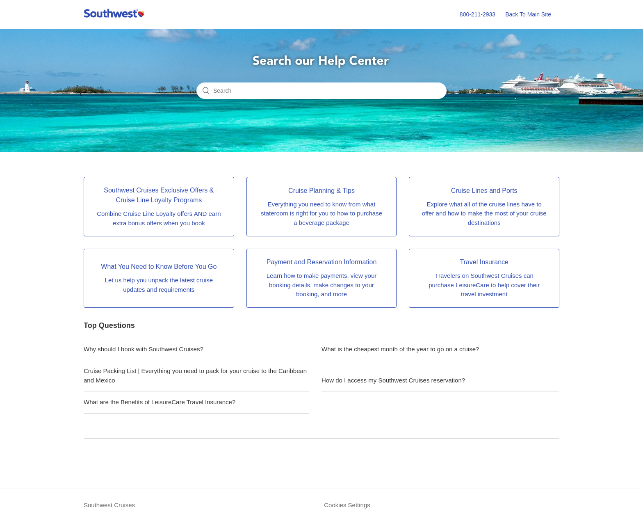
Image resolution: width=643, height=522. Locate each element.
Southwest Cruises (109, 504)
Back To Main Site (528, 14)
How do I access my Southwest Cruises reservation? (393, 380)
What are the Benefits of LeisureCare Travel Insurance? (159, 401)
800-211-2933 (477, 14)
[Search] (321, 90)
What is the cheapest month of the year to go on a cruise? (400, 349)
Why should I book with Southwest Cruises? (143, 349)
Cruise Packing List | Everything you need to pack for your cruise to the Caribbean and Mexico (195, 375)
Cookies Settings (347, 504)
